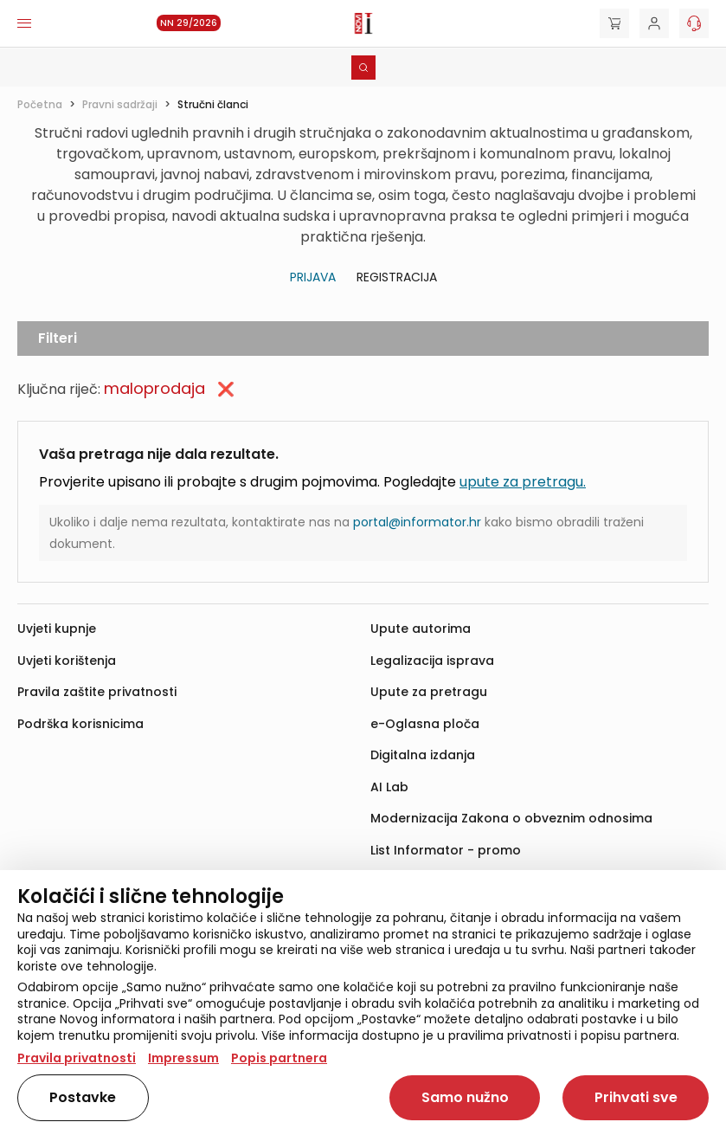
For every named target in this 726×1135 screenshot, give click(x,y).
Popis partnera (279, 1058)
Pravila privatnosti (76, 1058)
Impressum (183, 1058)
